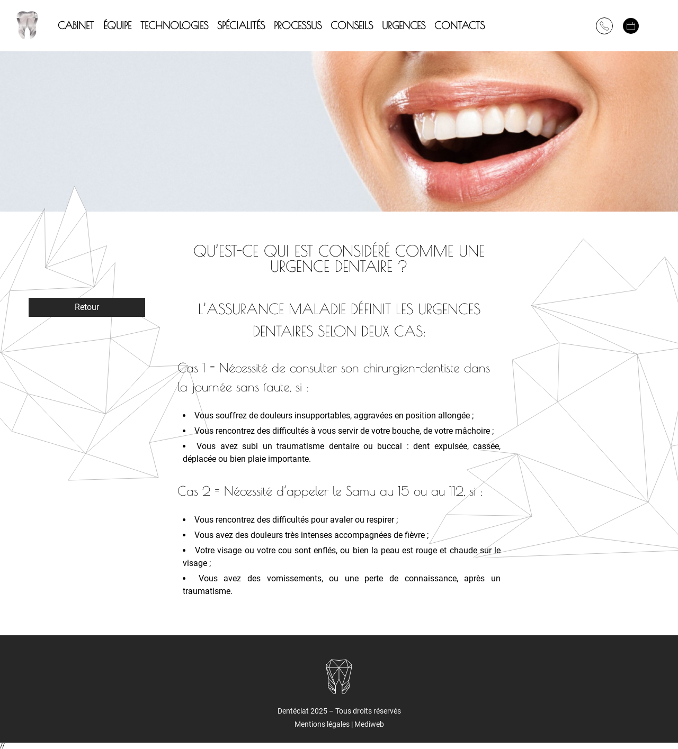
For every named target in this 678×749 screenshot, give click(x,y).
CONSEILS (352, 25)
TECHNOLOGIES (174, 25)
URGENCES (403, 25)
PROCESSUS (298, 25)
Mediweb (369, 724)
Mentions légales (323, 724)
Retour (87, 307)
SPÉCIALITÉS (241, 25)
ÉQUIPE (117, 25)
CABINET (76, 25)
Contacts (459, 25)
